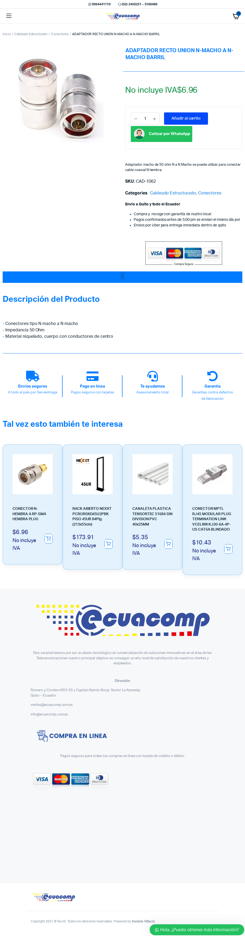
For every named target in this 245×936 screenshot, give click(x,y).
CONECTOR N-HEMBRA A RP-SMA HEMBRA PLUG (29, 514)
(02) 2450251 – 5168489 (137, 4)
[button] (122, 275)
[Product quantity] (145, 118)
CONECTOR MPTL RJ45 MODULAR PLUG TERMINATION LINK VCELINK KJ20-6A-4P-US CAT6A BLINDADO (211, 519)
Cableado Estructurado (30, 34)
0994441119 (99, 4)
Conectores (59, 34)
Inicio (7, 34)
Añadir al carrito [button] (48, 539)
